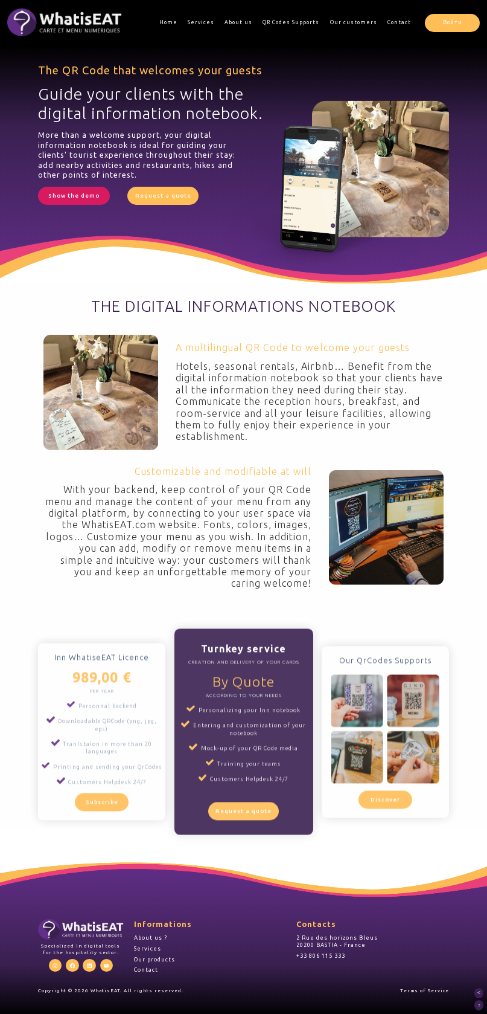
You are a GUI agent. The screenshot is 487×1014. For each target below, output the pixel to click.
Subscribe (104, 840)
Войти (453, 22)
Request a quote (160, 195)
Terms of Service (424, 989)
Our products (154, 957)
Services (202, 22)
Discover (383, 833)
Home (169, 22)
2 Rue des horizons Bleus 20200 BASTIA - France (337, 939)
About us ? (150, 935)
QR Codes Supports (292, 22)
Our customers (354, 22)
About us (239, 22)
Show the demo (73, 195)
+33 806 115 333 (320, 953)
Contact (400, 22)
